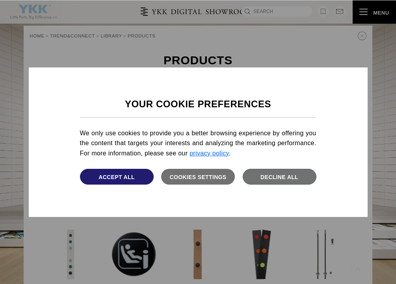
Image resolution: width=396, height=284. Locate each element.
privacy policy (209, 153)
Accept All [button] (117, 177)
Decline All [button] (279, 177)
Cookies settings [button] (197, 177)
